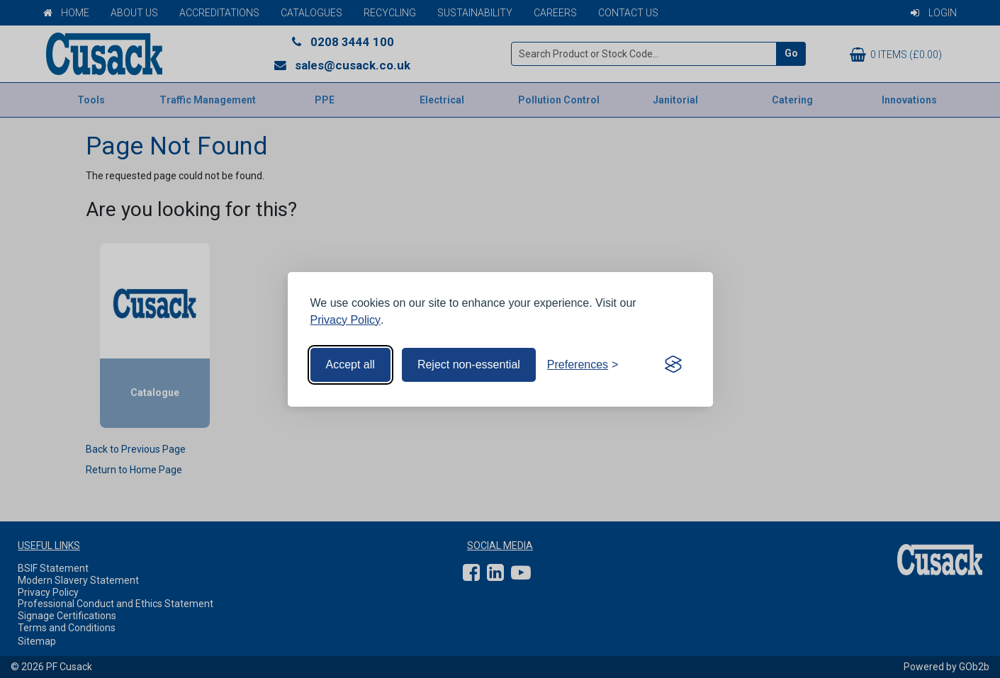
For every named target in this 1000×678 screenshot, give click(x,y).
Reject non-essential (468, 364)
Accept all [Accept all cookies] (350, 364)
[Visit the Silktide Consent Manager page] (673, 365)
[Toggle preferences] (583, 365)
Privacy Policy (345, 320)
